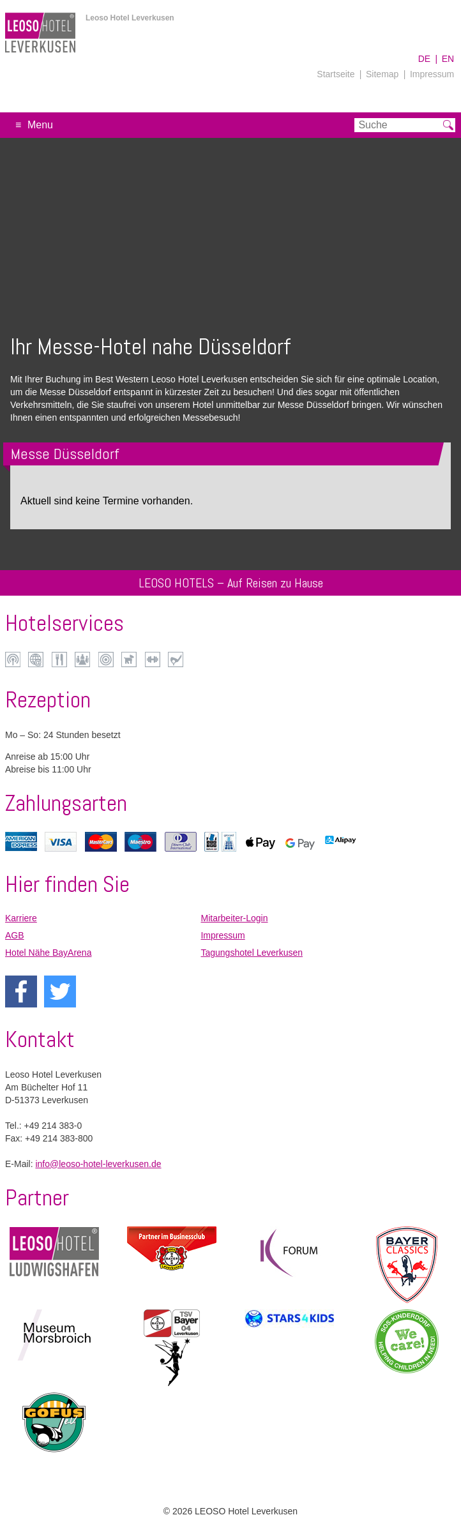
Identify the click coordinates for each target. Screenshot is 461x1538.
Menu (40, 124)
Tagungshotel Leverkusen (251, 952)
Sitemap (382, 74)
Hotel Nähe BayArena (48, 952)
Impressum (432, 74)
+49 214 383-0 (53, 1125)
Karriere (21, 918)
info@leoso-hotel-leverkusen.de (98, 1164)
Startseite (335, 74)
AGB (14, 935)
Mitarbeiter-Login (234, 918)
